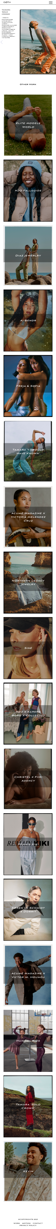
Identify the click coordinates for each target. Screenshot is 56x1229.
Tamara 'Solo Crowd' (28, 1106)
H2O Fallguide (28, 190)
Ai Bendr (28, 320)
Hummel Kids (28, 1041)
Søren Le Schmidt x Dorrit (28, 910)
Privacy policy (28, 1225)
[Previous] (2, 42)
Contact (38, 1223)
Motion (26, 1223)
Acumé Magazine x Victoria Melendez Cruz (28, 517)
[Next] (53, 42)
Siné (28, 648)
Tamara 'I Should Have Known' (28, 452)
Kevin (28, 1171)
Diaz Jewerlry (28, 255)
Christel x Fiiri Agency (28, 779)
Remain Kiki (28, 844)
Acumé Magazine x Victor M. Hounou (28, 975)
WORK (17, 1223)
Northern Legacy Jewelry (28, 582)
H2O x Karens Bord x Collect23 (28, 714)
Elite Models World (28, 125)
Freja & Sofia (28, 386)
